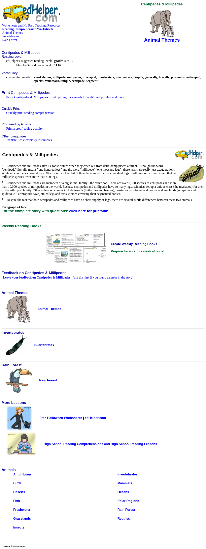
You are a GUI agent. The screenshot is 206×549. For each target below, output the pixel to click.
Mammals (124, 483)
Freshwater (21, 509)
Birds (17, 483)
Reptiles (123, 518)
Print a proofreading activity (24, 128)
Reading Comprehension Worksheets (27, 29)
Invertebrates (10, 36)
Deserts (19, 492)
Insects (18, 527)
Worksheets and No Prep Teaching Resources (31, 25)
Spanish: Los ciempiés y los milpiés (29, 140)
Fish (16, 501)
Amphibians (22, 474)
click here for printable (88, 211)
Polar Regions (128, 501)
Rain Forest (9, 40)
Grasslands (22, 518)
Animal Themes (12, 32)
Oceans (123, 492)
